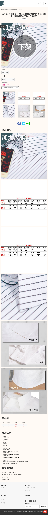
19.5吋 (8, 79)
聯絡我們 (2, 487)
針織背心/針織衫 (28, 489)
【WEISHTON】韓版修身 (30, 487)
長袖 (3, 72)
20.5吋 (12, 79)
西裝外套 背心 (27, 490)
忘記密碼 (2, 499)
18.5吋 (3, 79)
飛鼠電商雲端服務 (38, 511)
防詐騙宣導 (3, 503)
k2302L (20, 9)
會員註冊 (2, 498)
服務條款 (2, 500)
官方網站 (2, 489)
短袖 (7, 72)
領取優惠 (43, 506)
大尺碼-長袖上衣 (13, 9)
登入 (6, 498)
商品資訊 (24, 19)
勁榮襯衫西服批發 (5, 9)
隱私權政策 (3, 502)
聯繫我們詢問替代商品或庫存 (10, 87)
